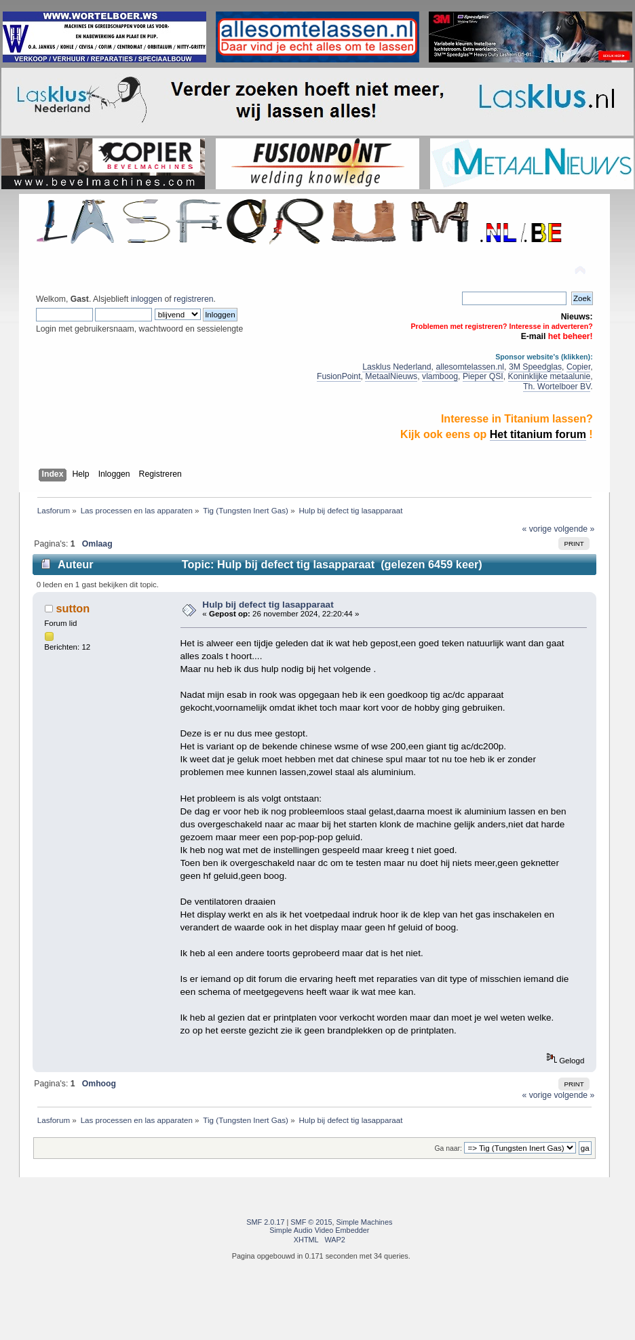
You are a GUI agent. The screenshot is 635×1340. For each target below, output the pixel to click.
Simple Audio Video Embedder (319, 1230)
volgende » (574, 529)
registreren (193, 299)
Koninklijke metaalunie (549, 376)
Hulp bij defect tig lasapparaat (267, 604)
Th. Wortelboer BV (556, 386)
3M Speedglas (535, 367)
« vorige (537, 529)
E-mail (533, 336)
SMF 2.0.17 (265, 1222)
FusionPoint (339, 376)
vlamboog (440, 376)
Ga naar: (448, 1148)
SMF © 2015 (311, 1222)
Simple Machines (364, 1222)
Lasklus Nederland (396, 367)
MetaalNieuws (391, 376)
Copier (578, 367)
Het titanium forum (538, 434)
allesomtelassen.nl (470, 367)
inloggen (146, 299)
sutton (73, 608)
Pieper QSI (483, 376)
